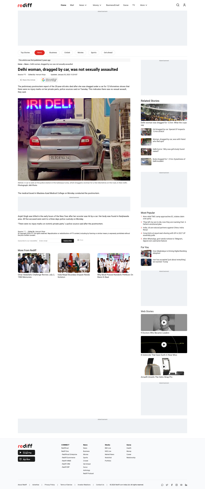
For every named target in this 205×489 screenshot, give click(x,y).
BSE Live (108, 448)
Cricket (67, 52)
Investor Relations (84, 485)
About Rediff (22, 485)
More (143, 5)
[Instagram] (177, 485)
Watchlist (108, 458)
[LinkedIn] (186, 485)
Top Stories (25, 52)
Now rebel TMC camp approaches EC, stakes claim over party (163, 217)
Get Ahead (87, 464)
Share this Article (27, 80)
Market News (109, 454)
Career (129, 454)
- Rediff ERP (65, 467)
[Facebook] (172, 485)
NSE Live (108, 451)
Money (97, 5)
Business (53, 52)
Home (63, 5)
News (82, 5)
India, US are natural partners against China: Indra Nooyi (163, 229)
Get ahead (108, 52)
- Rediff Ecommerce (68, 458)
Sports (93, 52)
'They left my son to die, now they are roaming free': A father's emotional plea (164, 223)
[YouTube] (181, 485)
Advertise (35, 485)
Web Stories (147, 311)
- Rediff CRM (65, 464)
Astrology (86, 470)
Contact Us (100, 485)
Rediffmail (65, 448)
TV (133, 5)
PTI (25, 75)
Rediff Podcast (88, 473)
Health (129, 448)
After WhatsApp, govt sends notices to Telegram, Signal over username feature (163, 240)
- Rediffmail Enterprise (69, 454)
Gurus (125, 5)
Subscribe (67, 241)
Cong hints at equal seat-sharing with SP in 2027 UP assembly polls (164, 234)
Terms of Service (66, 485)
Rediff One (65, 451)
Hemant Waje (40, 75)
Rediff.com (119, 485)
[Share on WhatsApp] (162, 485)
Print (80, 240)
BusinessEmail (112, 5)
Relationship (131, 458)
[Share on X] (167, 485)
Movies (80, 52)
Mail (72, 5)
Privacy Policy (50, 485)
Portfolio (108, 461)
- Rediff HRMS (66, 461)
